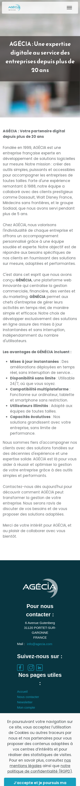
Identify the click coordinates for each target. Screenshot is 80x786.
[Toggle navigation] (69, 7)
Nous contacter (28, 704)
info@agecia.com (39, 651)
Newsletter (24, 709)
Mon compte (26, 715)
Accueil (22, 699)
